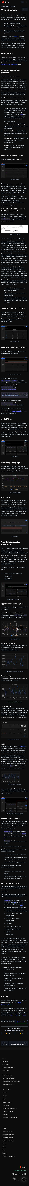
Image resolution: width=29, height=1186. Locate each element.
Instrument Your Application (9, 64)
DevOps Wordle (7, 1111)
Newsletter (6, 1114)
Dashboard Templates (9, 1108)
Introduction (6, 1061)
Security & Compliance (9, 1156)
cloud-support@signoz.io (18, 1015)
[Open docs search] (22, 2)
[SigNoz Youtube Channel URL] (25, 1174)
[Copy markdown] (23, 9)
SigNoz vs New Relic (8, 1134)
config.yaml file (17, 411)
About (4, 1147)
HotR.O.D (16, 36)
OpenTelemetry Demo (9, 1084)
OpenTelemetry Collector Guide (11, 1081)
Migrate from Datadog (9, 1067)
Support (5, 1092)
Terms (4, 1150)
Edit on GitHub (21, 1022)
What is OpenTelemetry (9, 1078)
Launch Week (6, 1102)
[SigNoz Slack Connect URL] (19, 1174)
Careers (5, 1143)
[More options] (26, 9)
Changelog (6, 1105)
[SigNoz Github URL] (13, 1174)
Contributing (6, 1064)
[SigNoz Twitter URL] (22, 1174)
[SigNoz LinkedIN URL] (16, 1174)
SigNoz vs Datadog (8, 1131)
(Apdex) (22, 746)
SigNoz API (6, 1070)
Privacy (5, 1153)
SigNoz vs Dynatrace (8, 1140)
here (5, 838)
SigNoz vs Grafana (8, 1137)
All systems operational (20, 1170)
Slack (4, 1096)
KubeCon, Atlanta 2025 (9, 1117)
